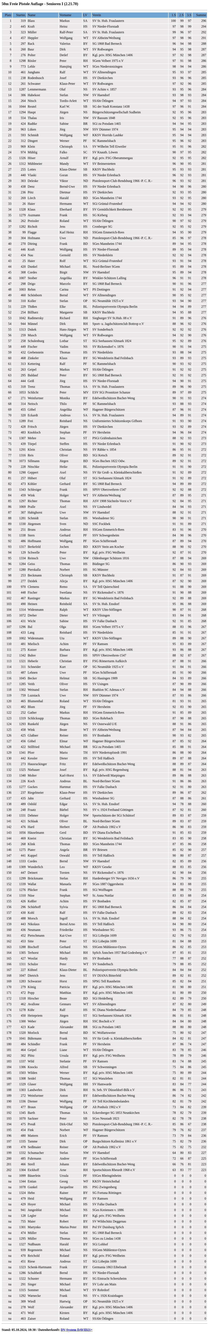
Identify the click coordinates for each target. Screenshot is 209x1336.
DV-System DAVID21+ (77, 1330)
